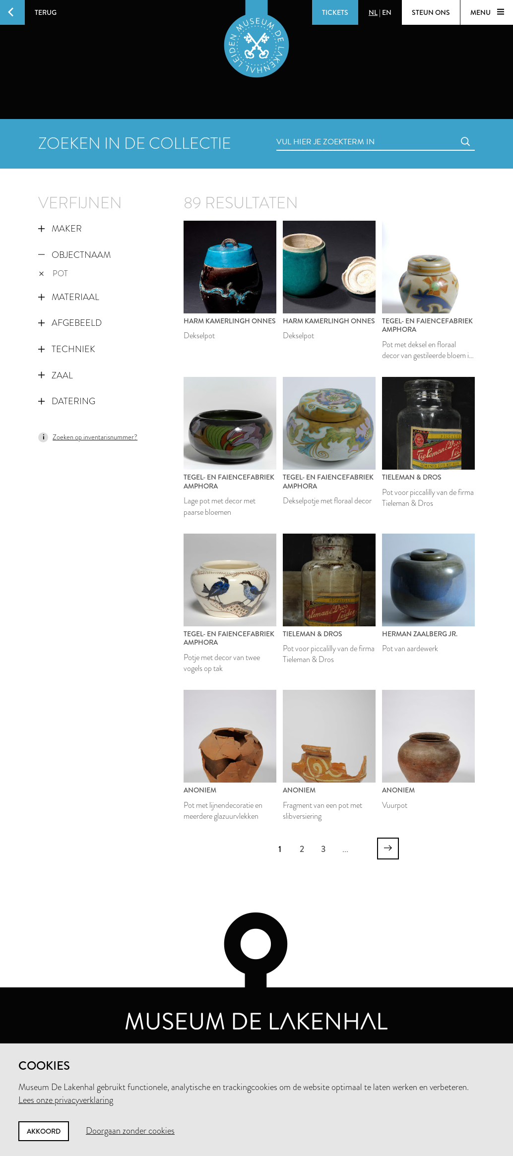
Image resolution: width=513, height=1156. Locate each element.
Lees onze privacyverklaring (65, 1100)
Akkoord (44, 1131)
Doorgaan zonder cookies (130, 1130)
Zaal (55, 375)
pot (53, 273)
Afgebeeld (70, 322)
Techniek (66, 349)
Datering (66, 401)
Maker (60, 228)
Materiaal (68, 297)
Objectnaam (74, 254)
